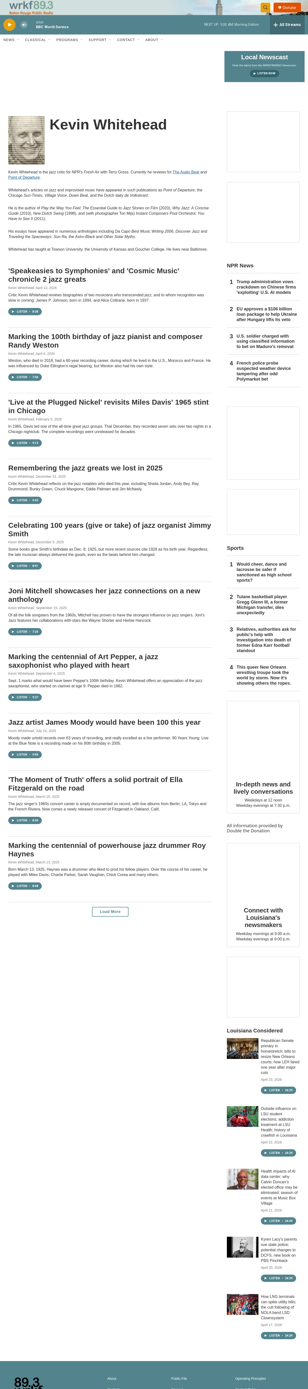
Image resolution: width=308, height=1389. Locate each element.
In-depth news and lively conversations (263, 798)
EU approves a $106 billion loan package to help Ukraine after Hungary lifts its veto (267, 324)
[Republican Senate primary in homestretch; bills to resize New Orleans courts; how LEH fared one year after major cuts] (242, 1058)
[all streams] (287, 35)
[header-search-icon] (268, 13)
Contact (126, 50)
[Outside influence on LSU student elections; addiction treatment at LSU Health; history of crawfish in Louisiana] (242, 1126)
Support (98, 50)
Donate (292, 12)
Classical (35, 50)
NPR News (240, 276)
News (9, 50)
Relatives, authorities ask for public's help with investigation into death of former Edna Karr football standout (266, 650)
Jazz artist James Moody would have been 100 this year (104, 733)
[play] (9, 35)
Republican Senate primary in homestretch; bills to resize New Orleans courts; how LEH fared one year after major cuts (280, 1067)
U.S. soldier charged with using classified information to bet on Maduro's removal (266, 352)
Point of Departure (24, 188)
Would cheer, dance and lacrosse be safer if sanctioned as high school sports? (264, 582)
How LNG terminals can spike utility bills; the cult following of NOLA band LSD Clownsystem (278, 1317)
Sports (235, 559)
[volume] (24, 35)
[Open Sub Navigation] (18, 50)
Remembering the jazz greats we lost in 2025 (85, 478)
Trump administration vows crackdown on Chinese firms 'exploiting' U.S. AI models (266, 297)
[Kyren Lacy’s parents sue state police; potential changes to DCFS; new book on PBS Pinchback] (242, 1257)
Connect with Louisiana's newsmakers (263, 928)
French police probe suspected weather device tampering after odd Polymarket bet (264, 381)
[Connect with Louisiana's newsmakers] (263, 882)
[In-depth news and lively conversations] (263, 748)
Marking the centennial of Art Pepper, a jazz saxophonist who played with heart (83, 671)
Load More (110, 922)
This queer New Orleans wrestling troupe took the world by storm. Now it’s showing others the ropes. (264, 685)
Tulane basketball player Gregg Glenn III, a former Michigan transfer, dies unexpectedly (262, 615)
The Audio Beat (186, 183)
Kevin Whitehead (21, 298)
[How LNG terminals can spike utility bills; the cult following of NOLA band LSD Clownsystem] (242, 1314)
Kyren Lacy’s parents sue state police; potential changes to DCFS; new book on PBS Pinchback (279, 1260)
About (151, 50)
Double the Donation (248, 841)
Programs (67, 50)
